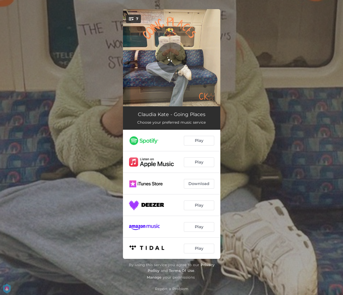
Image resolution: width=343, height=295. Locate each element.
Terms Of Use (181, 270)
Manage (154, 277)
